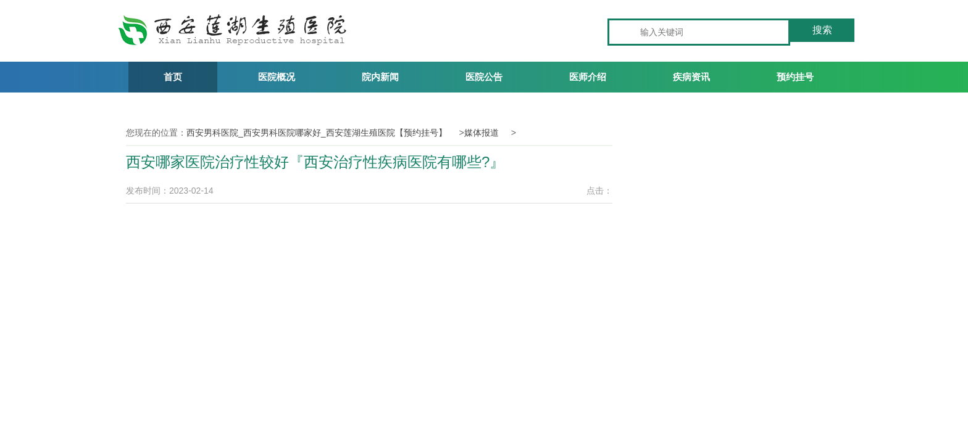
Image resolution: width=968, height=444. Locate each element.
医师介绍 (587, 77)
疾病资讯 (691, 77)
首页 (173, 77)
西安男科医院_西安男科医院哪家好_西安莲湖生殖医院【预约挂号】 (316, 133)
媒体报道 (481, 133)
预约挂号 (795, 77)
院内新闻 (380, 77)
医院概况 (276, 77)
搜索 (822, 30)
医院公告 (484, 77)
